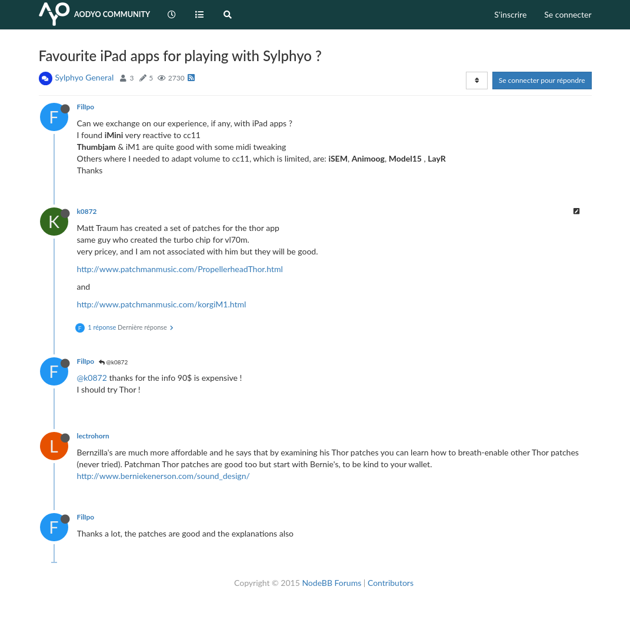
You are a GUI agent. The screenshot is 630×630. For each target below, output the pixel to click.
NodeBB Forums (331, 583)
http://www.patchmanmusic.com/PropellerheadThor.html (180, 269)
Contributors (391, 583)
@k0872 (113, 362)
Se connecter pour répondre (542, 80)
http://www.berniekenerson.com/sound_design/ (163, 476)
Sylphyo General (84, 77)
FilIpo (86, 106)
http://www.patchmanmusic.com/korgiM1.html (161, 304)
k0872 (87, 211)
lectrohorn (93, 435)
